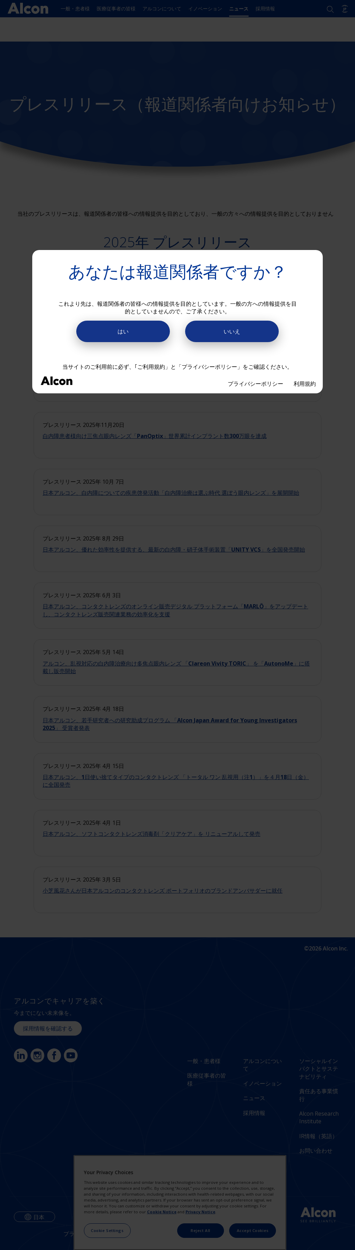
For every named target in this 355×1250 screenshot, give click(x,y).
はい (123, 331)
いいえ (232, 331)
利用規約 (305, 383)
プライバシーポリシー (255, 383)
